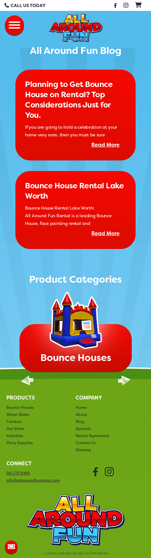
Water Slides (17, 414)
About (81, 414)
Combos (13, 421)
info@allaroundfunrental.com (33, 480)
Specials (83, 428)
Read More (105, 145)
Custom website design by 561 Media (75, 553)
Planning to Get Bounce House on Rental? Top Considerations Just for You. (69, 99)
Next (124, 380)
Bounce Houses (20, 407)
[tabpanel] (76, 334)
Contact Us (86, 442)
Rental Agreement (92, 435)
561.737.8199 (18, 473)
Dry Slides (15, 428)
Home (81, 407)
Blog (80, 421)
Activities (14, 435)
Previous (27, 380)
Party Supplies (19, 442)
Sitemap (83, 449)
